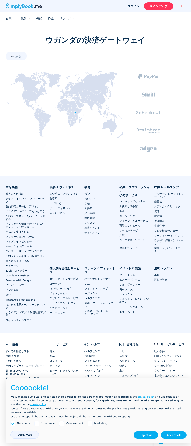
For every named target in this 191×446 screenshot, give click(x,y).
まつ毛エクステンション (64, 193)
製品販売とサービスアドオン (23, 206)
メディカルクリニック (167, 206)
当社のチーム (127, 361)
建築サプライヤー (129, 248)
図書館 (88, 208)
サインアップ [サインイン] (159, 6)
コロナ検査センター (166, 230)
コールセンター (128, 216)
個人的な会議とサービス (64, 270)
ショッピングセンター (132, 201)
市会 (122, 211)
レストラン (125, 294)
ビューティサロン (60, 208)
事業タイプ (56, 361)
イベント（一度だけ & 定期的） (134, 300)
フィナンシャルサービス (133, 220)
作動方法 (89, 356)
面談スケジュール (129, 225)
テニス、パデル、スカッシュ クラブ (98, 312)
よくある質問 (92, 361)
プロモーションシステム (20, 236)
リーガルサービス (129, 230)
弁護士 (123, 235)
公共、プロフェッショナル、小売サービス (134, 191)
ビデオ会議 (12, 290)
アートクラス (127, 275)
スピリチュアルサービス (64, 298)
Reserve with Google (18, 280)
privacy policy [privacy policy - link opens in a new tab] (145, 396)
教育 (87, 187)
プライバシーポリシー (167, 361)
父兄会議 (89, 213)
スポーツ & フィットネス (99, 270)
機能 (39, 18)
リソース (67, 18)
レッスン (89, 222)
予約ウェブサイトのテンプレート (25, 365)
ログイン (133, 6)
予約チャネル (13, 361)
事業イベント (127, 312)
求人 (122, 370)
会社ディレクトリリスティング (64, 372)
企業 (10, 18)
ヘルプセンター (93, 351)
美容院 (53, 198)
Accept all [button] (174, 435)
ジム (87, 283)
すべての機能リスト (17, 351)
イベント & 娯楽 (130, 268)
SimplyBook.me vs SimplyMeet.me (17, 372)
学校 (87, 203)
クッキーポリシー (164, 370)
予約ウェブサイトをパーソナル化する (25, 217)
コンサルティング (60, 288)
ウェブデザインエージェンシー (133, 241)
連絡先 (123, 365)
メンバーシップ (15, 285)
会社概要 (124, 356)
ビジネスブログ (93, 370)
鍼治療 (158, 216)
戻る (18, 56)
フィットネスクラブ (96, 288)
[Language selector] (181, 6)
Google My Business (18, 275)
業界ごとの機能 (15, 193)
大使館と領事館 (128, 206)
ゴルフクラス (92, 298)
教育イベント (92, 227)
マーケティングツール (19, 246)
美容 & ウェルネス (62, 187)
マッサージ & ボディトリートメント (169, 195)
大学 (87, 193)
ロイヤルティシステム (19, 320)
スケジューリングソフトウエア (24, 251)
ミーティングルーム (131, 307)
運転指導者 (160, 279)
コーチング (56, 283)
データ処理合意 (163, 365)
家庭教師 (89, 218)
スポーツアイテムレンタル (98, 304)
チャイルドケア (93, 232)
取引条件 (159, 351)
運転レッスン (163, 268)
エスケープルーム (129, 279)
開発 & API (56, 365)
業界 (26, 18)
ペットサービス (59, 293)
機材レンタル (127, 289)
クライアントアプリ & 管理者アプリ (26, 314)
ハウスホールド (59, 308)
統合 (8, 295)
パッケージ (12, 265)
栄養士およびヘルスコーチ (168, 249)
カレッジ (89, 198)
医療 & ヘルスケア (166, 187)
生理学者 (159, 221)
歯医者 (158, 201)
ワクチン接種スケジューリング (168, 241)
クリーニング (57, 312)
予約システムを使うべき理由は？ (25, 256)
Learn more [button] (25, 435)
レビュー (124, 351)
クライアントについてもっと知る (25, 211)
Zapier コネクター (16, 270)
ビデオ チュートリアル (97, 365)
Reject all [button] (146, 435)
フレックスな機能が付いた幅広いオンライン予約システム (25, 225)
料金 (51, 18)
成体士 (158, 211)
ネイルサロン (57, 213)
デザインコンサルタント (64, 303)
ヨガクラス (91, 293)
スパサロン (56, 203)
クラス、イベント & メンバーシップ (26, 200)
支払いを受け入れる (17, 231)
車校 (156, 275)
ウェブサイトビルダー (19, 241)
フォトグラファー (129, 284)
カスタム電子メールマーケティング (25, 306)
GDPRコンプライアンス (168, 356)
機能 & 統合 (12, 356)
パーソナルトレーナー (97, 278)
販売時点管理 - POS (17, 261)
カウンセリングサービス (64, 278)
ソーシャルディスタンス (168, 235)
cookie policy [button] (38, 404)
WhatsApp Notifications (20, 299)
